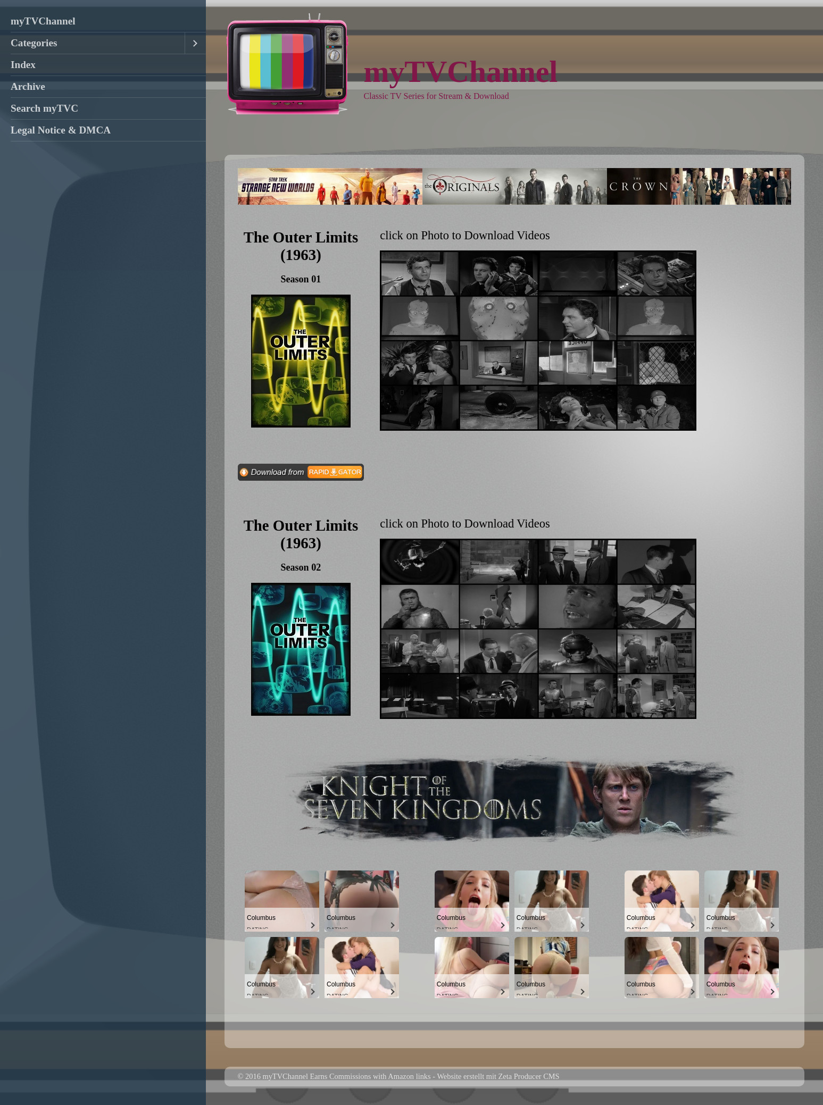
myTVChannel (43, 21)
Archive (28, 86)
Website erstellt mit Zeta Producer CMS (498, 1076)
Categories (34, 42)
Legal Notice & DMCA (61, 130)
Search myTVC (44, 108)
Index (23, 64)
